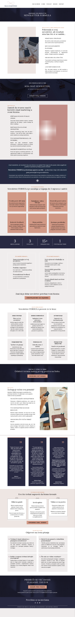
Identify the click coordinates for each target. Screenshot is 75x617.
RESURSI (55, 4)
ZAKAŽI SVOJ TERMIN (37, 96)
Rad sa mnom (36, 4)
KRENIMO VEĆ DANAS (37, 376)
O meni (43, 4)
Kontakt (61, 4)
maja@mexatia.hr (45, 592)
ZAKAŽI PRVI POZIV (37, 587)
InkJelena (62, 483)
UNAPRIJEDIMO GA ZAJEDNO (37, 298)
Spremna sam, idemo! (37, 522)
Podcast (49, 4)
